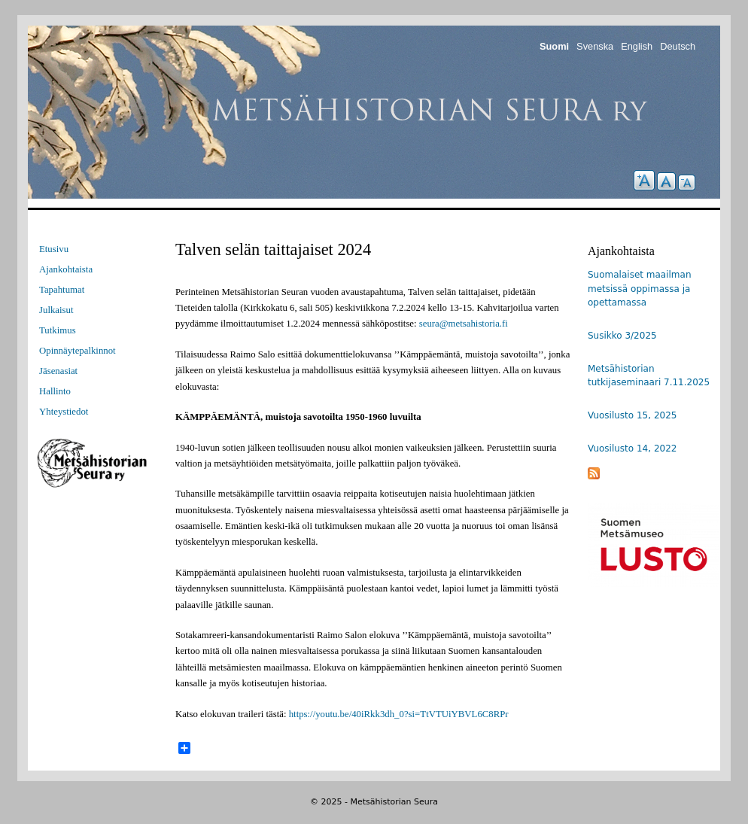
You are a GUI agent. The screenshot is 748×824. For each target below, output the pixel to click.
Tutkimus (57, 330)
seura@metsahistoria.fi (463, 323)
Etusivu (53, 249)
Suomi (554, 46)
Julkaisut (56, 310)
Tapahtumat (61, 289)
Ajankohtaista (66, 269)
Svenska (594, 46)
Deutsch (677, 46)
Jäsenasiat (58, 371)
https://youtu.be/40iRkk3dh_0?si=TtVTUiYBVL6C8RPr (399, 714)
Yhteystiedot (63, 411)
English (636, 46)
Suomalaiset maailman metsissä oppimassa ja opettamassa (640, 288)
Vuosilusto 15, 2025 (632, 415)
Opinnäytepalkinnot (77, 350)
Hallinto (55, 391)
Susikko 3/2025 (622, 335)
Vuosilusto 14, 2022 (632, 448)
